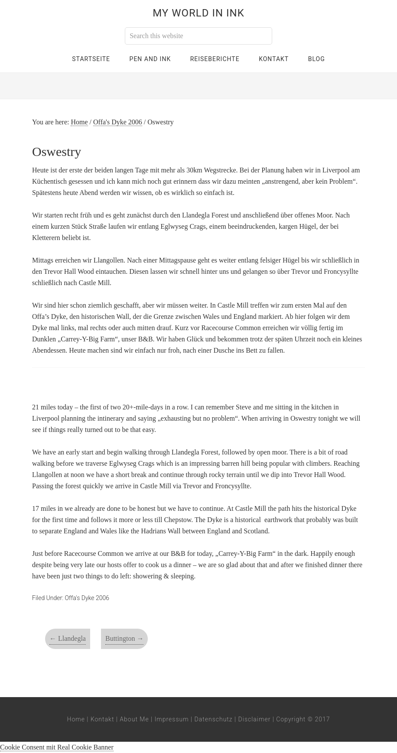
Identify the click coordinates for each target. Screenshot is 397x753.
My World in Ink (198, 13)
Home (76, 719)
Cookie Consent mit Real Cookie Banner (57, 747)
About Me (134, 719)
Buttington (124, 638)
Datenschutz (214, 719)
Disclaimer (254, 719)
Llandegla (67, 638)
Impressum (172, 719)
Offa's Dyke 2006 (87, 597)
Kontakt (102, 719)
